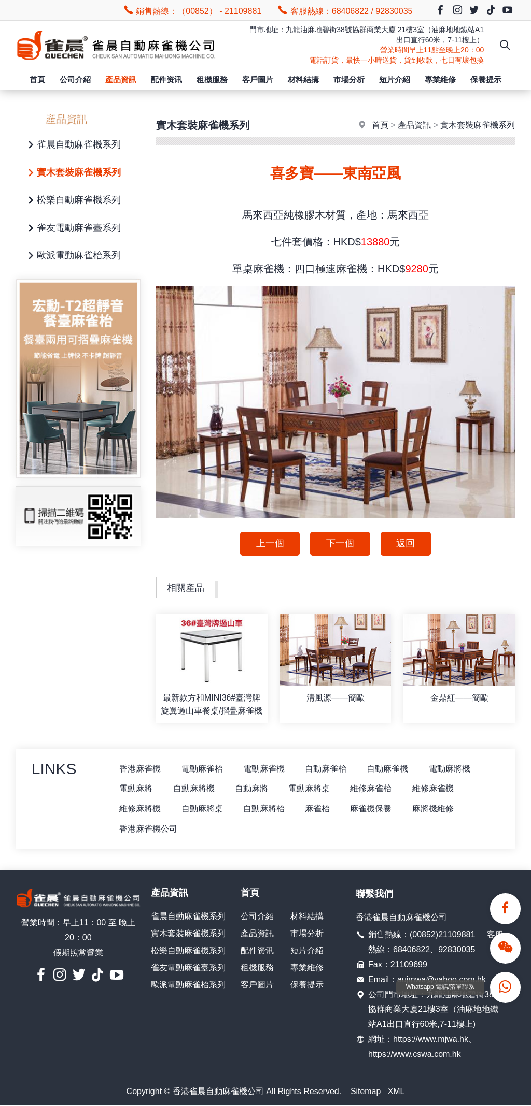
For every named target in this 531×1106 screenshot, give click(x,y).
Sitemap (366, 1091)
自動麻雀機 (389, 768)
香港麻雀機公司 (149, 829)
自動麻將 (252, 788)
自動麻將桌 (202, 809)
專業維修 (440, 79)
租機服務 (212, 79)
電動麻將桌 (310, 788)
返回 (406, 544)
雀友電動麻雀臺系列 (72, 228)
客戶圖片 (257, 79)
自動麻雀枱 (327, 768)
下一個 (340, 544)
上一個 (270, 544)
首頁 (37, 79)
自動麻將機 (194, 788)
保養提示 (485, 79)
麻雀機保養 (373, 809)
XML (396, 1091)
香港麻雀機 (140, 768)
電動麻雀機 (265, 768)
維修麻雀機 (435, 788)
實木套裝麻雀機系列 (72, 173)
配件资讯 (166, 79)
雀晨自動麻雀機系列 (72, 145)
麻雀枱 (318, 809)
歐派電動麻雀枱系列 (72, 256)
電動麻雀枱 (202, 768)
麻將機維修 (435, 809)
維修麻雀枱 (373, 788)
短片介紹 (394, 79)
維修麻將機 (140, 809)
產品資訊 (120, 79)
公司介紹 (75, 79)
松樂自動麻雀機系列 (72, 201)
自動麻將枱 (265, 809)
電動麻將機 (451, 768)
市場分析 (349, 79)
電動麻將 (136, 788)
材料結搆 (303, 79)
